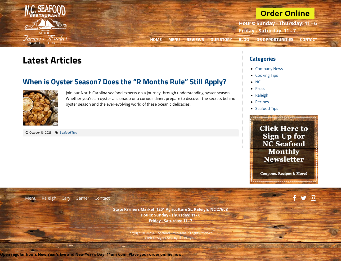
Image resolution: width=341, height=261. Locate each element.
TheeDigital (187, 237)
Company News (269, 68)
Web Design (154, 237)
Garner (82, 198)
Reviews (195, 39)
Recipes (262, 101)
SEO (170, 237)
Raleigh (261, 95)
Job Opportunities (274, 39)
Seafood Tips (68, 132)
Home (156, 39)
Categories (263, 58)
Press (260, 88)
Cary (66, 198)
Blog (244, 39)
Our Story (221, 39)
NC (257, 82)
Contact (308, 39)
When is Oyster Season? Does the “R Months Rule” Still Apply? (124, 81)
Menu (174, 39)
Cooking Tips (266, 75)
